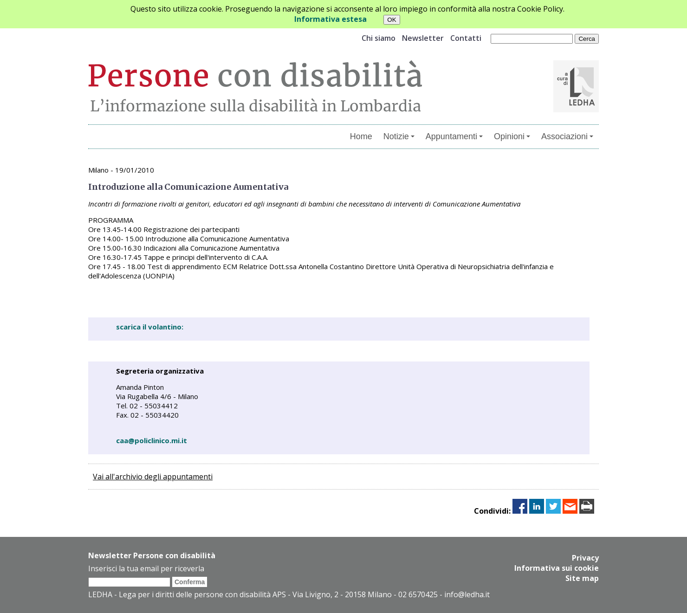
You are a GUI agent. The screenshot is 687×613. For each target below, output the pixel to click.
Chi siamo (378, 38)
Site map (582, 578)
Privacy (585, 558)
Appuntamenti (454, 136)
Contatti (465, 38)
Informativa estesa (330, 19)
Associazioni (567, 136)
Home (361, 136)
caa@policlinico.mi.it (151, 440)
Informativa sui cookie (556, 568)
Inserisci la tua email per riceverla (146, 568)
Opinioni (512, 136)
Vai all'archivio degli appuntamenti (153, 476)
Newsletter (423, 38)
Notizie (399, 136)
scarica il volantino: (149, 326)
